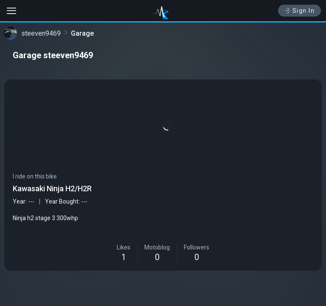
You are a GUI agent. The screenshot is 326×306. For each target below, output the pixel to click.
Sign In (299, 10)
